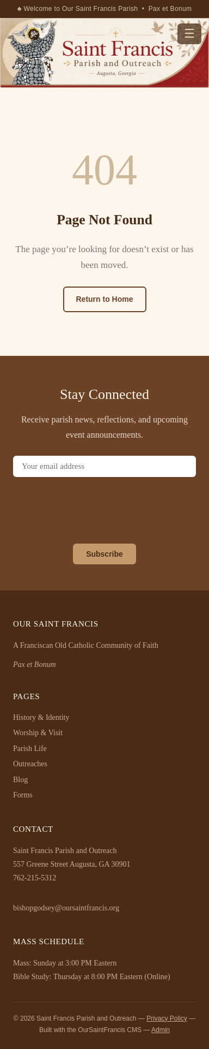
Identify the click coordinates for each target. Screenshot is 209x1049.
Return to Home (104, 299)
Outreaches (30, 764)
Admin (160, 1030)
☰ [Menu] (189, 33)
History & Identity (41, 717)
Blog (20, 780)
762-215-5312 (34, 878)
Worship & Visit (38, 733)
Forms (23, 795)
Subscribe (104, 554)
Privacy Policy (166, 1018)
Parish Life (30, 748)
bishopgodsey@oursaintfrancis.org (66, 908)
